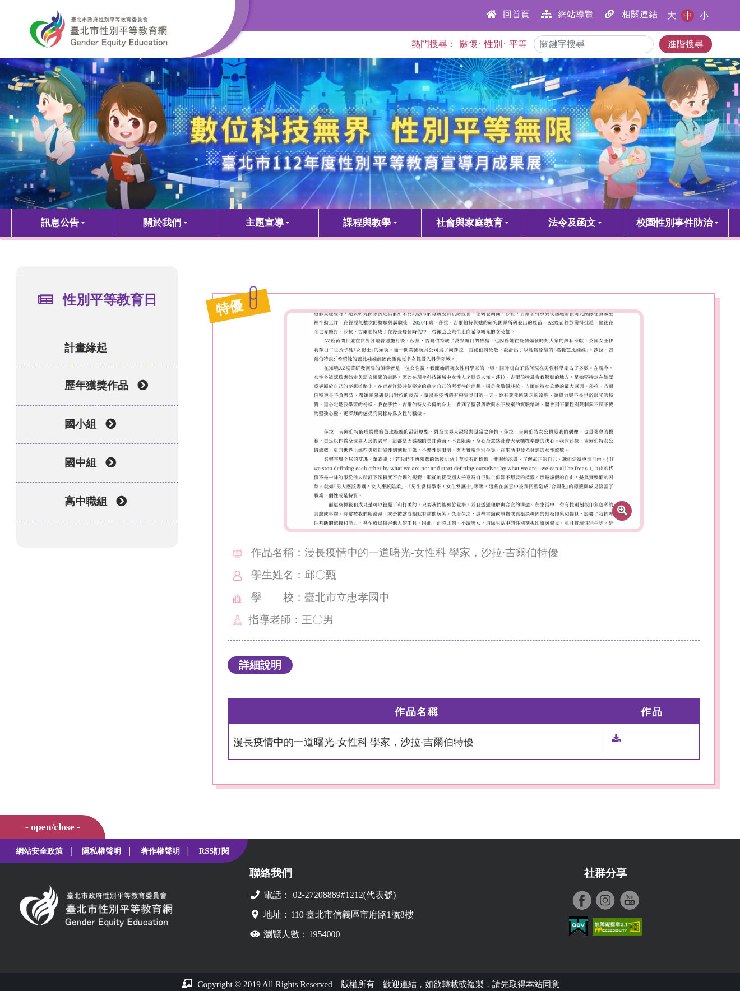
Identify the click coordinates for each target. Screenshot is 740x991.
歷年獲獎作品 (101, 387)
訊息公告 (60, 222)
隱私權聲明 (101, 850)
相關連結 (631, 14)
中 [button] (687, 15)
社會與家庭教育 (469, 222)
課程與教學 (367, 222)
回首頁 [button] (508, 14)
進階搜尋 (686, 44)
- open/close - (52, 826)
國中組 (85, 465)
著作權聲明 (160, 850)
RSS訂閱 (214, 850)
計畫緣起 (78, 348)
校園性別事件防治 (674, 222)
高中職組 (91, 504)
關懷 (469, 44)
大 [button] (671, 15)
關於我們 (162, 222)
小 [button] (704, 15)
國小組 (85, 426)
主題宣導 (265, 222)
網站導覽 (567, 14)
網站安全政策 (39, 850)
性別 (493, 44)
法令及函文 (572, 222)
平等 (518, 44)
